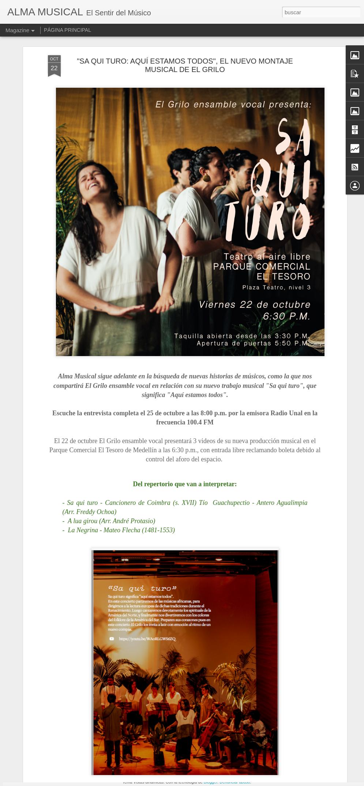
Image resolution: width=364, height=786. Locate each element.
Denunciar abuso (234, 782)
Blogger (210, 782)
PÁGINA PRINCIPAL (67, 30)
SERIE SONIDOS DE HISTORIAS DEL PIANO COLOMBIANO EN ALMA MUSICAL (174, 698)
